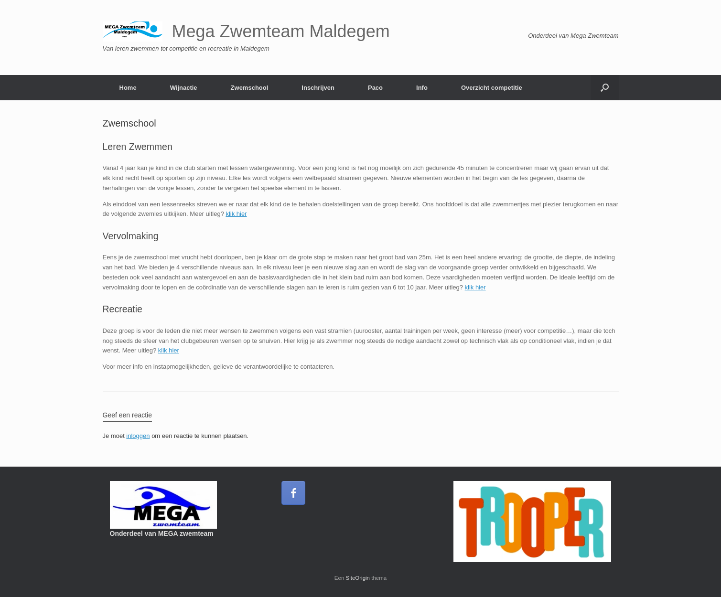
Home (128, 87)
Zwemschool (250, 87)
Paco (375, 87)
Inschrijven (317, 87)
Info (422, 87)
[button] (605, 87)
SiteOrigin (358, 578)
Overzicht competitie (491, 87)
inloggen (138, 435)
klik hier (236, 213)
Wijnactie (183, 87)
